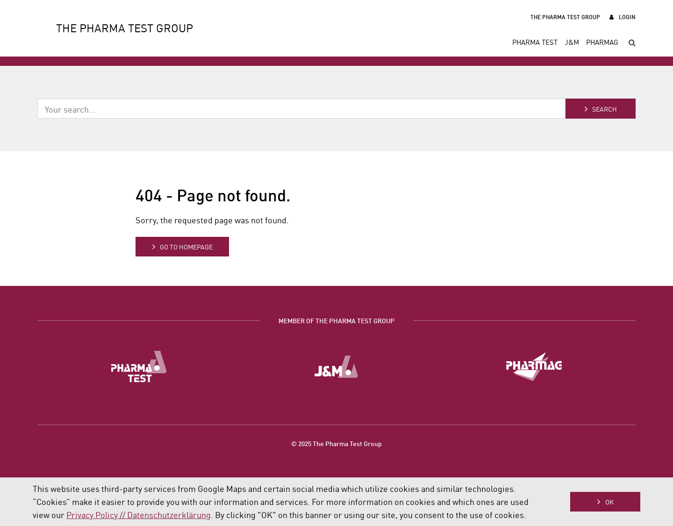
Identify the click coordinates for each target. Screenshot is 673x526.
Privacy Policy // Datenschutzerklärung (138, 514)
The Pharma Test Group (565, 17)
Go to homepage (186, 246)
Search (604, 109)
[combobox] (301, 109)
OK (609, 501)
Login (627, 17)
